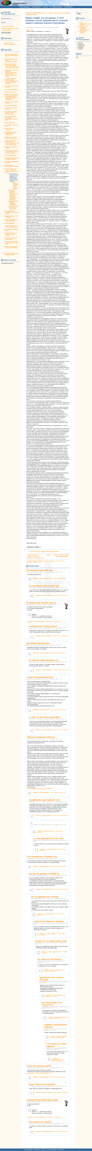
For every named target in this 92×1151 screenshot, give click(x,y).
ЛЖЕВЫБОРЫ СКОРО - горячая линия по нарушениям (11, 133)
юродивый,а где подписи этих (44, 800)
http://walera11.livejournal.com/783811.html (39, 1073)
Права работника (84, 30)
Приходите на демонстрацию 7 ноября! (11, 166)
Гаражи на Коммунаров (11, 105)
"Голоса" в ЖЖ (83, 26)
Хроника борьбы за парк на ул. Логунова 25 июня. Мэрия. (11, 243)
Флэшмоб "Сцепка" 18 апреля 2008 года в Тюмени (11, 234)
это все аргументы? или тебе (48, 838)
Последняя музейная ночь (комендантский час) (12, 158)
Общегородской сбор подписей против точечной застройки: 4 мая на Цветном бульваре (12, 142)
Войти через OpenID (8, 26)
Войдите (40, 561)
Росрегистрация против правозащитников (11, 220)
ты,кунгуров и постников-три (44, 586)
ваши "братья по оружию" (42, 1084)
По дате (45, 7)
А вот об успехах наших (39, 1066)
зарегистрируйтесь (50, 561)
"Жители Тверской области (41, 737)
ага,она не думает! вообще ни (44, 873)
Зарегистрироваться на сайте (10, 28)
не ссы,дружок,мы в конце (45, 896)
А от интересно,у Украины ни (42, 856)
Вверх (47, 555)
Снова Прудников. (10, 223)
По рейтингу (68, 7)
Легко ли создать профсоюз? (9, 129)
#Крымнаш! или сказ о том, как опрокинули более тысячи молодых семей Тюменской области (12, 65)
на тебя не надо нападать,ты (44, 660)
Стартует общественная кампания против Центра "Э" (11, 55)
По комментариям (56, 7)
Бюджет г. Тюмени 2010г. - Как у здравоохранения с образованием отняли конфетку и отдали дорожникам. (12, 97)
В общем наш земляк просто (41, 603)
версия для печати (32, 561)
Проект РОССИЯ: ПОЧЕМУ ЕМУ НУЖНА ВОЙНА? (44, 551)
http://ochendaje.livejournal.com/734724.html (39, 788)
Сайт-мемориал (24, 7)
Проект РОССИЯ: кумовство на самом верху (13, 207)
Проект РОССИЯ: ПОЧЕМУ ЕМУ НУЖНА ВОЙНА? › (61, 555)
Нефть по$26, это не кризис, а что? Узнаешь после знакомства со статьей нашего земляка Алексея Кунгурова (13, 177)
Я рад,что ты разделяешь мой (50, 941)
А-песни (82, 25)
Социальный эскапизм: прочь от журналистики (11, 247)
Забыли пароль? (7, 30)
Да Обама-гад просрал (38, 643)
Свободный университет (83, 28)
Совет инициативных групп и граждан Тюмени (11, 226)
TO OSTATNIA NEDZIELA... (11, 89)
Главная (28, 13)
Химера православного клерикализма (11, 238)
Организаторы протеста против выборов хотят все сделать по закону (12, 152)
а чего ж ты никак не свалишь (48, 921)
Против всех (30, 30)
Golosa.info (18, 1)
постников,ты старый (40, 1122)
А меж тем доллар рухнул (40, 677)
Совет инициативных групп (85, 23)
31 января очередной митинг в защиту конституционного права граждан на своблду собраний (11, 81)
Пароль (3, 22)
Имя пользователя (6, 18)
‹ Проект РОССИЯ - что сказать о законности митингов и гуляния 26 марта (35, 556)
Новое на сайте (9, 42)
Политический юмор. (10, 155)
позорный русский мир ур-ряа (42, 1100)
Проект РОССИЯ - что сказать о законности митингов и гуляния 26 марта (11, 170)
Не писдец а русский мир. (40, 570)
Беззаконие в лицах (10, 92)
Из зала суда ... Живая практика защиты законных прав (11, 113)
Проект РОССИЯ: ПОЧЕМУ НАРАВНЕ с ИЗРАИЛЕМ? (13, 203)
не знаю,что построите (49, 959)
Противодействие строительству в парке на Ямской (12, 212)
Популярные (36, 7)
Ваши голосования (10, 44)
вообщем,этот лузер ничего (43, 626)
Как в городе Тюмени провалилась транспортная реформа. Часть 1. (11, 118)
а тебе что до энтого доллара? (44, 717)
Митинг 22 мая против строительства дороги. (11, 138)
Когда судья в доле (10, 122)
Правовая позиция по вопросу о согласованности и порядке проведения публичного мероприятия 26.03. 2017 (13, 195)
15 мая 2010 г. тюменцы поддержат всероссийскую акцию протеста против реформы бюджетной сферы (11, 73)
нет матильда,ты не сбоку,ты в (52, 1003)
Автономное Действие (83, 32)
